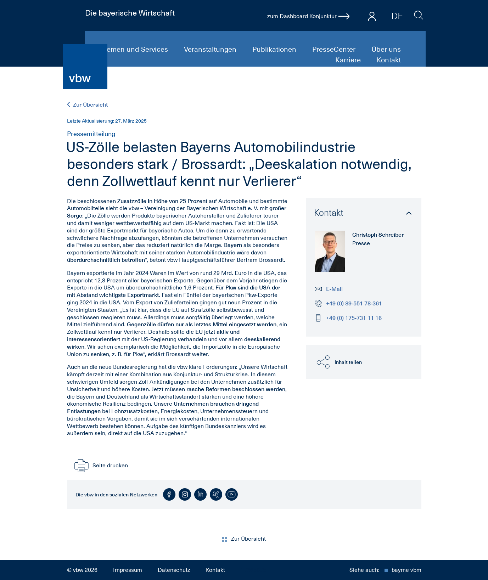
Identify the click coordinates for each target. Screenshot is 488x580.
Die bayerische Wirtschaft (130, 12)
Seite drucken (100, 465)
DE (397, 16)
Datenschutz (174, 570)
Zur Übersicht (87, 104)
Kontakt (389, 60)
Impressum (127, 570)
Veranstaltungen (211, 49)
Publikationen (275, 49)
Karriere (349, 60)
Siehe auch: (385, 570)
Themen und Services (134, 49)
